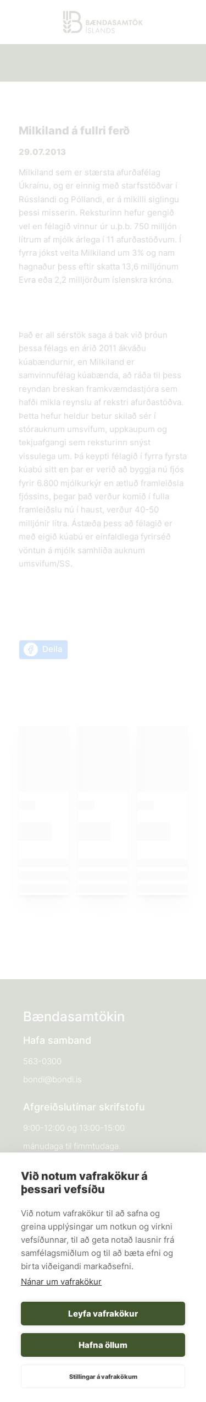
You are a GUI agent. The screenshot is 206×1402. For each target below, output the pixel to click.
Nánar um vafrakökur (61, 1281)
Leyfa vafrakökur (103, 1313)
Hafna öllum (103, 1345)
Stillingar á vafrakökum (103, 1377)
